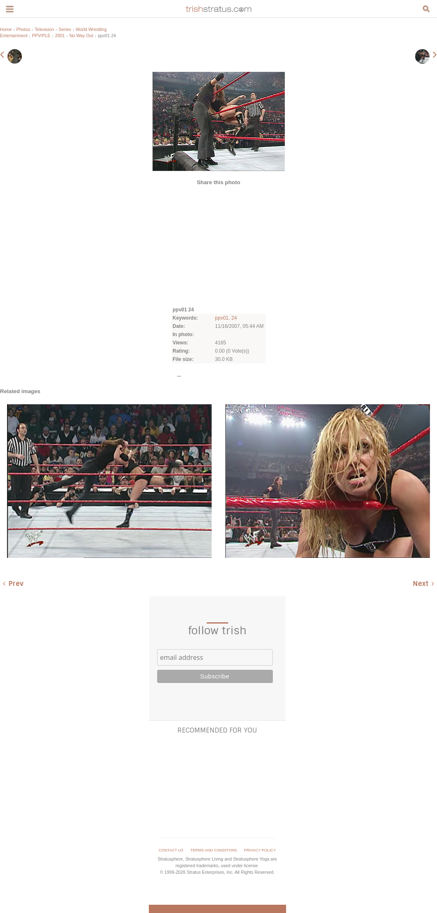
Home (6, 29)
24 (233, 318)
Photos (23, 29)
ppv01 (222, 318)
